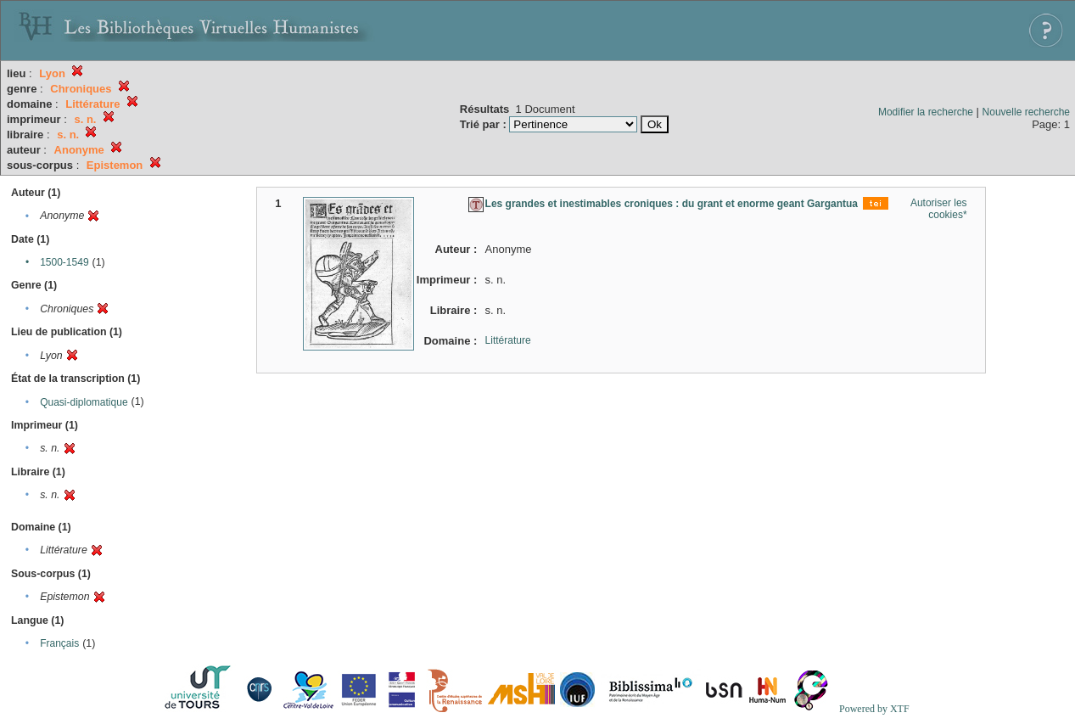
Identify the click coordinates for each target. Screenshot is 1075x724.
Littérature (508, 340)
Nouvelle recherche (1026, 112)
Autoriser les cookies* (938, 209)
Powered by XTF (874, 709)
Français (59, 643)
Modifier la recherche (925, 112)
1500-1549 (64, 262)
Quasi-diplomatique (83, 402)
